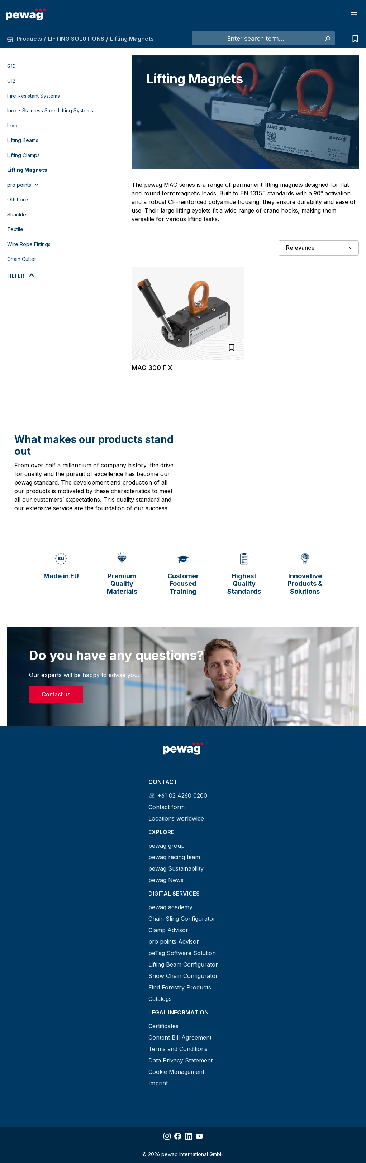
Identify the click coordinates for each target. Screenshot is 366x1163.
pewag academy (170, 907)
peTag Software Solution (182, 953)
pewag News (166, 880)
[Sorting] (319, 247)
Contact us (56, 695)
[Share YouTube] (199, 1136)
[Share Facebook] (177, 1136)
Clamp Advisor (168, 930)
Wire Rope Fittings (29, 244)
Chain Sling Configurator (181, 918)
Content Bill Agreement (179, 1037)
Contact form (166, 807)
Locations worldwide (176, 818)
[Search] (327, 38)
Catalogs (160, 998)
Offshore (17, 199)
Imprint (158, 1083)
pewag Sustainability (176, 868)
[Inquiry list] (353, 38)
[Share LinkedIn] (188, 1136)
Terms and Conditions (178, 1048)
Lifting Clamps (23, 155)
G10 (11, 66)
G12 (11, 81)
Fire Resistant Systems (33, 96)
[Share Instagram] (167, 1136)
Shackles (18, 214)
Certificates (163, 1026)
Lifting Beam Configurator (183, 964)
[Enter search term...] (255, 38)
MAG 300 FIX (152, 367)
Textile (15, 229)
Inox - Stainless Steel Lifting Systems (50, 110)
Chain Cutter (21, 259)
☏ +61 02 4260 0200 (177, 795)
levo (12, 125)
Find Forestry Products (179, 987)
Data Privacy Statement (180, 1060)
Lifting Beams (22, 140)
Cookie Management (176, 1071)
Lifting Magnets (27, 170)
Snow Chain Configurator (183, 975)
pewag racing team (174, 857)
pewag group (166, 845)
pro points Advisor (173, 941)
